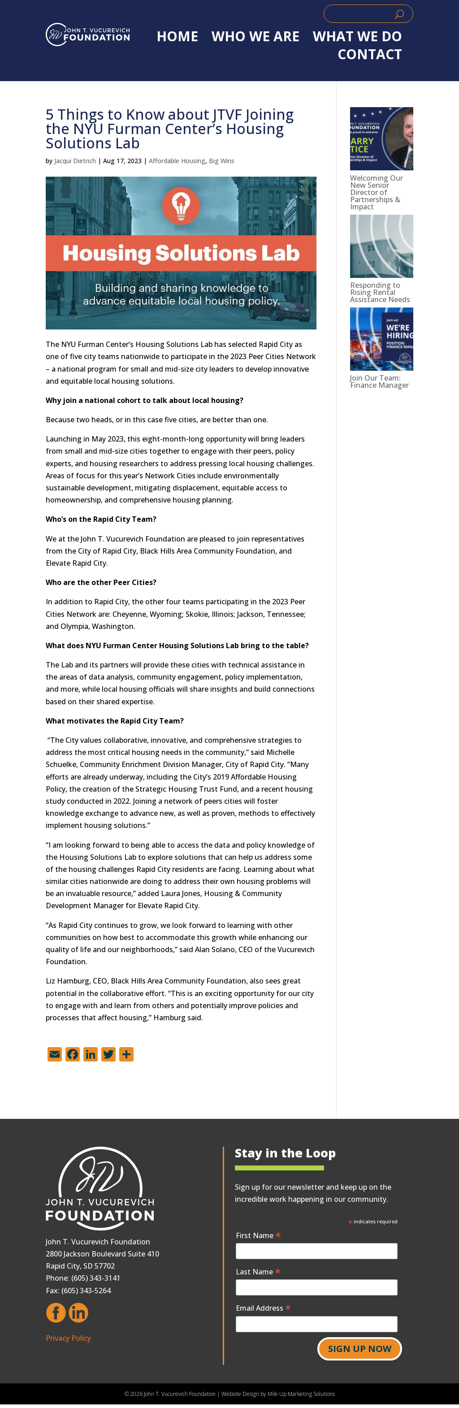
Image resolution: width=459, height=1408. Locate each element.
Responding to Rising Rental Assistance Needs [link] (380, 292)
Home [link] (177, 36)
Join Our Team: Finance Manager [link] (379, 381)
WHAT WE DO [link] (357, 36)
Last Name (258, 1271)
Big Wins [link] (221, 160)
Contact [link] (370, 54)
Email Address (263, 1307)
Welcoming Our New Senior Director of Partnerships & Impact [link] (376, 192)
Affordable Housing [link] (177, 160)
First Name (258, 1235)
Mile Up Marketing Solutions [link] (301, 1394)
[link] (87, 34)
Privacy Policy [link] (68, 1338)
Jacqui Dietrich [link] (75, 160)
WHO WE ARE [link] (255, 36)
